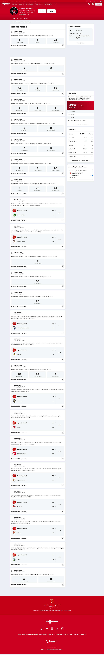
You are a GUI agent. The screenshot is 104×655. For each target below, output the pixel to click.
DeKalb (36, 369)
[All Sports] (55, 4)
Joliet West (37, 296)
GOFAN (24, 1)
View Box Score (73, 177)
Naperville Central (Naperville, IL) (27, 10)
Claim (42, 11)
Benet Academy (38, 83)
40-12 (32, 444)
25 (53, 210)
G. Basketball (39, 4)
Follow (51, 11)
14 (53, 423)
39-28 (32, 470)
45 (53, 323)
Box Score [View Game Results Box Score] (24, 220)
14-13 (28, 417)
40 (53, 449)
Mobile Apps (27, 634)
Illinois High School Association (78, 120)
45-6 (33, 318)
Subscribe (35, 634)
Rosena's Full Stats (21, 45)
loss (32, 103)
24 (53, 396)
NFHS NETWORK (31, 1)
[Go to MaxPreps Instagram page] (52, 628)
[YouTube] (90, 1)
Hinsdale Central (38, 123)
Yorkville (37, 163)
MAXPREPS (4, 1)
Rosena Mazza (25, 8)
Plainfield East (37, 574)
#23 (24, 14)
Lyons (36, 103)
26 (53, 241)
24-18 (27, 391)
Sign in (98, 4)
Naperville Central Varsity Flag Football (83, 36)
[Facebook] (101, 1)
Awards (26, 18)
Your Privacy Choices (73, 634)
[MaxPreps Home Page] (12, 22)
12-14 (29, 496)
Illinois (72, 117)
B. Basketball (29, 4)
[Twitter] (97, 1)
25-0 (38, 205)
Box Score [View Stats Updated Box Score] (13, 45)
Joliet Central (37, 35)
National (73, 114)
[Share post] (63, 45)
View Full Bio (80, 43)
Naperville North (38, 183)
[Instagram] (94, 1)
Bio (17, 18)
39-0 (32, 344)
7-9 (24, 549)
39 (53, 350)
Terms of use (51, 634)
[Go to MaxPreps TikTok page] (41, 628)
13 (53, 427)
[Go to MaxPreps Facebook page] (62, 628)
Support (83, 634)
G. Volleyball (48, 4)
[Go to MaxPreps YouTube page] (47, 628)
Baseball (21, 4)
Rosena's (13, 35)
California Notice (61, 634)
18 (53, 401)
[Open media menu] (93, 4)
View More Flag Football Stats (80, 160)
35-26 (39, 231)
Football (14, 4)
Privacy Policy (43, 634)
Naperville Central (20, 21)
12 (53, 453)
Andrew (36, 276)
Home (13, 18)
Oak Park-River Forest (39, 256)
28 (53, 480)
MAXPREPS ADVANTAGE (14, 1)
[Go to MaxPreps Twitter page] (57, 628)
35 (53, 237)
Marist (35, 143)
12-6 (28, 523)
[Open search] (89, 4)
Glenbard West (37, 63)
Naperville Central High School (52, 602)
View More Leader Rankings (81, 124)
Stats (21, 18)
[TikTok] (87, 1)
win (32, 35)
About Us (20, 634)
